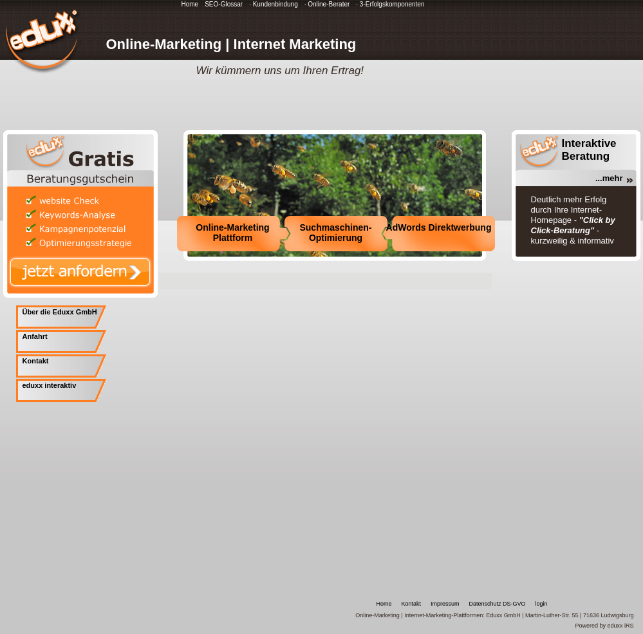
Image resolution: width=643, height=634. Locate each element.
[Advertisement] (309, 280)
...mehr (609, 178)
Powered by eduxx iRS (604, 625)
